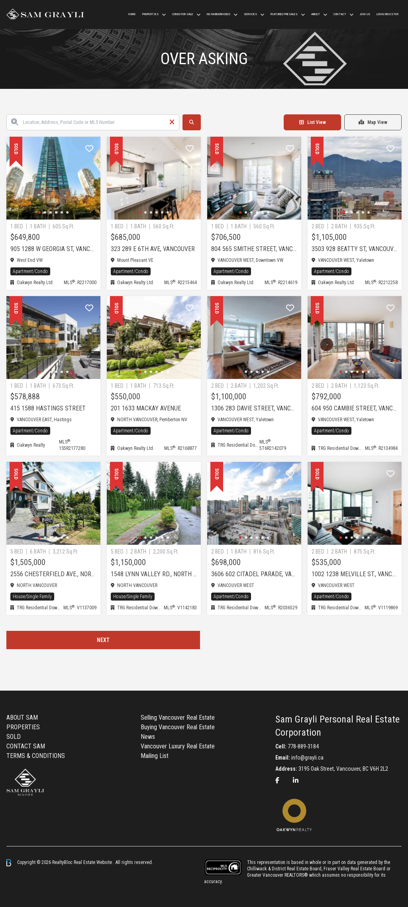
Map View (373, 122)
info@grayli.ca (307, 757)
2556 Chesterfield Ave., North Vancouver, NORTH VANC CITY (53, 574)
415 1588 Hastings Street (48, 408)
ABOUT (315, 14)
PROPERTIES (23, 727)
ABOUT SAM (22, 717)
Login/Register (387, 14)
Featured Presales (284, 14)
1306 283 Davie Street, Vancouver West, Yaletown (254, 408)
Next (103, 640)
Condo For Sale (182, 14)
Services (250, 14)
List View (312, 122)
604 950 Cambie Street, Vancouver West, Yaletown (355, 408)
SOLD (13, 736)
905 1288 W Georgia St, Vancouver (53, 249)
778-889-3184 (303, 746)
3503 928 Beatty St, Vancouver (355, 249)
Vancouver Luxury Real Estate (178, 746)
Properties (150, 14)
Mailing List (155, 756)
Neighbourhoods (218, 14)
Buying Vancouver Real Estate (178, 727)
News (148, 736)
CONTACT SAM (25, 746)
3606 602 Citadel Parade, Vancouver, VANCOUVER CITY (254, 574)
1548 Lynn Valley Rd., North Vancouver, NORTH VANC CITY (154, 574)
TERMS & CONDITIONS (35, 756)
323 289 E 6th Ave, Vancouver (153, 249)
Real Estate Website (93, 862)
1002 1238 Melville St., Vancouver (355, 574)
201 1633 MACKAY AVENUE (146, 408)
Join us (365, 14)
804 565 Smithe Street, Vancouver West (254, 249)
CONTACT (339, 14)
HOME (132, 14)
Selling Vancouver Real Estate (178, 717)
